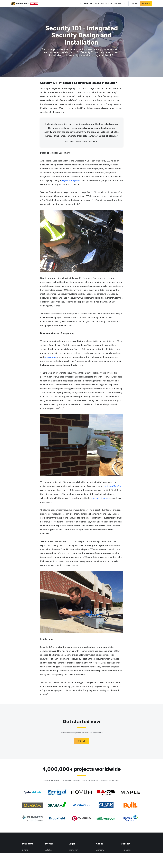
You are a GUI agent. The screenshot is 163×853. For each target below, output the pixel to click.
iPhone (25, 850)
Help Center (126, 850)
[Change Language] (124, 3)
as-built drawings (101, 498)
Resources (106, 4)
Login (134, 4)
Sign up (146, 4)
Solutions (82, 4)
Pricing (118, 4)
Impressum (73, 850)
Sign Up (81, 741)
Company (100, 850)
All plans (48, 850)
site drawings (50, 357)
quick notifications (113, 486)
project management (71, 180)
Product (94, 4)
